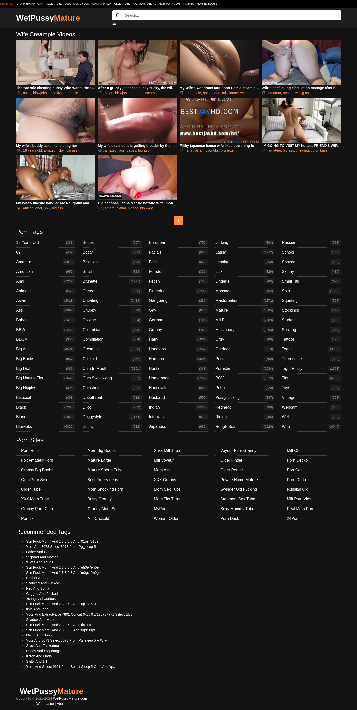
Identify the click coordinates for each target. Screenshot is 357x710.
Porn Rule (30, 450)
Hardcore (178, 359)
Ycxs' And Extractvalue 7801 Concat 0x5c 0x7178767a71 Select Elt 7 (79, 614)
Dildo (112, 407)
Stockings (311, 310)
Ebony (112, 427)
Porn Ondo (296, 480)
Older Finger (231, 460)
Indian (178, 407)
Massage (244, 291)
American (45, 272)
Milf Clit (293, 450)
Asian (45, 301)
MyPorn (161, 509)
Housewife (178, 388)
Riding (244, 417)
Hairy (178, 339)
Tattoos (311, 339)
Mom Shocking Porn (105, 489)
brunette (136, 93)
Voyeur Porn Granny (238, 450)
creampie (71, 93)
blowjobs (40, 93)
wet (243, 93)
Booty (112, 252)
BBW (45, 330)
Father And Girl (37, 552)
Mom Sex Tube (167, 489)
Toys (311, 388)
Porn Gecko (297, 460)
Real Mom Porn (300, 509)
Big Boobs (45, 359)
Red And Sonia (37, 588)
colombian (319, 150)
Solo (311, 291)
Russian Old (297, 489)
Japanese (178, 427)
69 (45, 252)
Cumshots (112, 388)
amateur (274, 93)
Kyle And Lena (37, 609)
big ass (304, 93)
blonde (133, 208)
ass (122, 150)
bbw (294, 93)
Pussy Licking (244, 398)
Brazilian (112, 262)
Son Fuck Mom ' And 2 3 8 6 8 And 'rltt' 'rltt (58, 625)
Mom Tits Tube (167, 499)
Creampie (112, 349)
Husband (178, 398)
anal (286, 93)
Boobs (112, 243)
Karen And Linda (39, 656)
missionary (230, 93)
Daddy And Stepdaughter (45, 651)
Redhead (244, 407)
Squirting (311, 301)
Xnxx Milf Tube (167, 450)
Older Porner (231, 470)
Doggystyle (112, 417)
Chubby (112, 310)
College (112, 320)
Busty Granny (100, 499)
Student (311, 320)
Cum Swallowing (112, 378)
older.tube (54, 3)
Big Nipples (45, 388)
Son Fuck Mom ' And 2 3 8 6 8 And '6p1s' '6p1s (62, 604)
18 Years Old (45, 243)
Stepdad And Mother (42, 557)
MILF (244, 320)
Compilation (112, 339)
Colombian (112, 330)
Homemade (178, 378)
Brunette (112, 281)
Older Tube (122, 3)
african (28, 208)
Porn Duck (229, 518)
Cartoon (112, 291)
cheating (55, 93)
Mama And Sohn (39, 635)
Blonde (45, 417)
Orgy (244, 339)
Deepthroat (112, 398)
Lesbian (244, 262)
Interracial (178, 417)
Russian (311, 243)
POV (244, 378)
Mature (244, 310)
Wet (311, 417)
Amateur (45, 262)
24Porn (293, 518)
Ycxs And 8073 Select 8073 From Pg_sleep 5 (61, 547)
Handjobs (178, 349)
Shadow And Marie (40, 620)
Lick (244, 272)
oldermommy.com (77, 3)
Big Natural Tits (45, 378)
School (311, 252)
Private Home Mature (239, 480)
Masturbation (244, 301)
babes (131, 150)
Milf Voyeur (164, 460)
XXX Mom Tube (142, 3)
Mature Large (99, 460)
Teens (311, 349)
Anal (45, 281)
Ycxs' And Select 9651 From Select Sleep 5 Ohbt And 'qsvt (71, 667)
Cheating (112, 301)
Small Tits (311, 281)
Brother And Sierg (40, 578)
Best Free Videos (103, 480)
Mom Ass (162, 470)
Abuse (62, 704)
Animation (45, 291)
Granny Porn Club (167, 3)
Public (244, 388)
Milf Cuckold (98, 518)
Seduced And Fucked (42, 583)
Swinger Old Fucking (238, 489)
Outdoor (244, 349)
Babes (45, 320)
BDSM (45, 339)
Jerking (244, 243)
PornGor (294, 470)
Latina (244, 252)
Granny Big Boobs (37, 470)
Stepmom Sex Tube (237, 499)
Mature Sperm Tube (105, 470)
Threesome (311, 359)
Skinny (311, 272)
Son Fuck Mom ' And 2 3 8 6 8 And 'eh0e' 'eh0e (62, 567)
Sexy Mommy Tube (237, 509)
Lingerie (244, 281)
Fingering (178, 291)
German (178, 320)
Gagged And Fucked (42, 594)
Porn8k (188, 3)
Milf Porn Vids (299, 499)
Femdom (178, 272)
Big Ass (45, 349)
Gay (178, 310)
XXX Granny (165, 480)
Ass (45, 310)
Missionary (244, 330)
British (112, 272)
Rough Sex (244, 427)
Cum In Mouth (112, 369)
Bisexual (45, 398)
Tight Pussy (311, 369)
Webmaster (45, 704)
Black (45, 407)
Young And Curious (41, 599)
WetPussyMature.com (70, 698)
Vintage (311, 398)
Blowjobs (45, 427)
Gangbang (178, 301)
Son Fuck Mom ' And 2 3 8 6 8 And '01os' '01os (62, 541)
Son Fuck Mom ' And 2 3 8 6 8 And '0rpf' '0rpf (60, 630)
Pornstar (244, 369)
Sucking (311, 330)
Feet (178, 262)
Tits (311, 378)
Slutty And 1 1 (36, 661)
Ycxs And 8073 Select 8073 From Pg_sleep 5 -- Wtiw (67, 640)
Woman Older (166, 518)
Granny (178, 330)
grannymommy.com (30, 3)
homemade (211, 93)
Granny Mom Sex (103, 509)
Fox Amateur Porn (37, 460)
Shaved (311, 262)
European (178, 243)
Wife (311, 427)
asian (27, 93)
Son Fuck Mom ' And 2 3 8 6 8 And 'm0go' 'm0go (63, 573)
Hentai (178, 369)
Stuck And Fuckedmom (44, 646)
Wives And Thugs (39, 562)
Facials (178, 252)
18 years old (32, 150)
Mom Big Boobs (207, 3)
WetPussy (48, 17)
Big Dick (45, 369)
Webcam (311, 407)
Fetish (178, 281)
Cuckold (112, 359)
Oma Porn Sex (101, 3)
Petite (244, 359)
